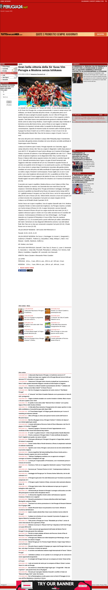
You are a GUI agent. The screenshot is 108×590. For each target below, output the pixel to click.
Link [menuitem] (3, 75)
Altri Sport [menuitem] (5, 77)
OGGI (100, 115)
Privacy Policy (103, 584)
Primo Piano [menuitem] (5, 66)
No (3, 94)
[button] (9, 102)
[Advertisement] (68, 17)
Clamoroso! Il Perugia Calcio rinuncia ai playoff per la (89, 117)
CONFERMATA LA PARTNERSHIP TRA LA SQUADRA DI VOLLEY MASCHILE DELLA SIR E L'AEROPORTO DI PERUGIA (82, 156)
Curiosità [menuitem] (4, 68)
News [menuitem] (3, 73)
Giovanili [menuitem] (4, 79)
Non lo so (5, 97)
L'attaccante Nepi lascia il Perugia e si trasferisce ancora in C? (46, 375)
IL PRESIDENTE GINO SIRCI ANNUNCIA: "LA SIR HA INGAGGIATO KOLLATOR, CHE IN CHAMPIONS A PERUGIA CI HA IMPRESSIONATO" (83, 179)
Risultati (9, 105)
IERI (105, 115)
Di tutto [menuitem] (4, 71)
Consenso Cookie (94, 584)
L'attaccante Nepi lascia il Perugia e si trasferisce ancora (90, 122)
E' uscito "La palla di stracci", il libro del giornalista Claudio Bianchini (49, 433)
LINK (74, 151)
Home (3, 64)
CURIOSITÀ (76, 64)
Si (3, 91)
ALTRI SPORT (77, 173)
